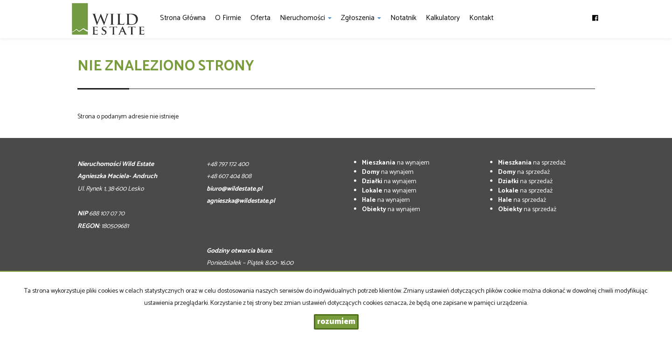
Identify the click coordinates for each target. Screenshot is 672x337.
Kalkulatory (443, 18)
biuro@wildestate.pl (235, 189)
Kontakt (481, 18)
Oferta (260, 18)
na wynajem (396, 163)
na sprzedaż (532, 163)
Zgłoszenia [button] (361, 18)
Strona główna (183, 18)
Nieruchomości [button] (306, 18)
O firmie (228, 18)
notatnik (403, 18)
